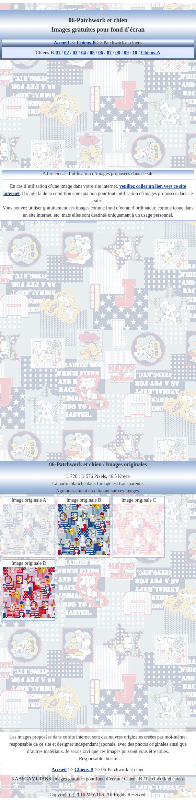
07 (109, 52)
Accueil (61, 42)
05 (92, 52)
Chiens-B (86, 42)
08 (117, 52)
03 (75, 52)
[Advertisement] (98, 113)
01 (58, 52)
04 (83, 52)
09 (126, 52)
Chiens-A (150, 52)
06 (100, 52)
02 (66, 52)
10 (134, 52)
